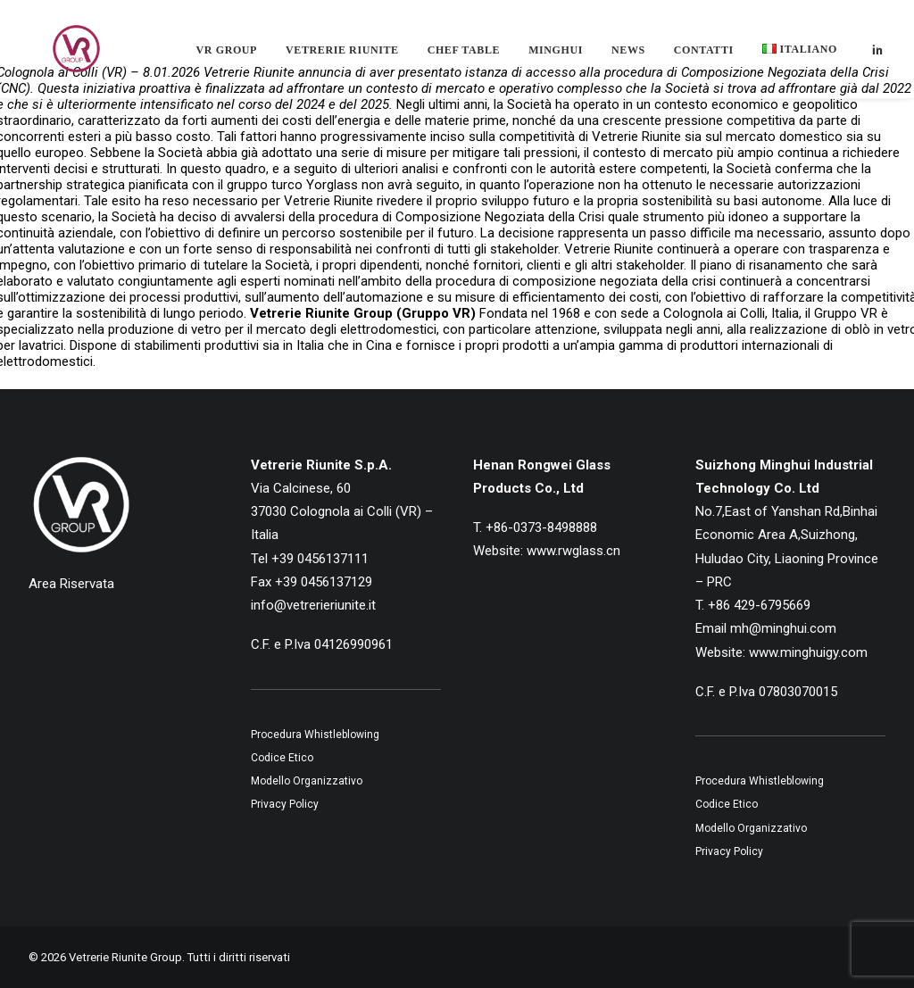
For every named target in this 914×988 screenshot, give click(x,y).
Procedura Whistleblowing (315, 734)
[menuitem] (227, 57)
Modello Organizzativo (306, 781)
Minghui (555, 57)
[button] (877, 55)
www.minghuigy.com (808, 652)
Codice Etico (282, 757)
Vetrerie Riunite (342, 57)
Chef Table (464, 57)
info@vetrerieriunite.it (313, 605)
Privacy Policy (285, 804)
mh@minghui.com (783, 628)
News (628, 57)
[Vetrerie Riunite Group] (59, 55)
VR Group (226, 57)
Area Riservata (71, 584)
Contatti (704, 57)
